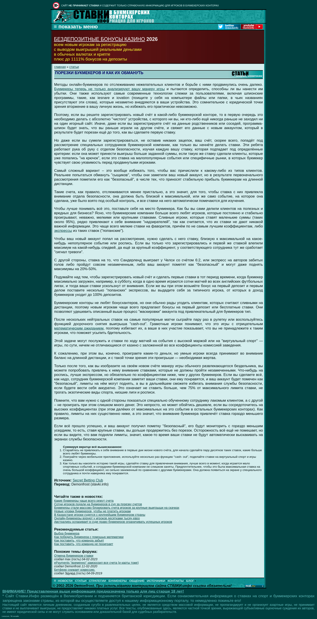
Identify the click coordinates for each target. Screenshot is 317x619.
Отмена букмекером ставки (73, 555)
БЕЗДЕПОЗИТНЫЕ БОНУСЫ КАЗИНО (99, 39)
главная (60, 67)
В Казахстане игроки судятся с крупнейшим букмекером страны (99, 514)
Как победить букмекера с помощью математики (88, 537)
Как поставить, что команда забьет (79, 540)
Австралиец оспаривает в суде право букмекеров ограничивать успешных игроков (113, 522)
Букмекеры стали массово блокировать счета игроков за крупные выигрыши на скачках (116, 507)
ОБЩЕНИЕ (136, 580)
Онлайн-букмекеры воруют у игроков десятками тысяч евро (97, 518)
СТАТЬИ (80, 580)
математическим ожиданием (78, 328)
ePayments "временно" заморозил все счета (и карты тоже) (96, 562)
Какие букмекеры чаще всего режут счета (84, 500)
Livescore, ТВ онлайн (10, 616)
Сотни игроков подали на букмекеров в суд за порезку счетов (98, 504)
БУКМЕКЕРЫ (118, 580)
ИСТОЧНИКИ (156, 580)
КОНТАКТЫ (176, 580)
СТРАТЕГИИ (97, 580)
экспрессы (63, 231)
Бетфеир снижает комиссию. (74, 569)
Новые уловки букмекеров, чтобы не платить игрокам (92, 511)
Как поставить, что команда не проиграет (83, 544)
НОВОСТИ (65, 580)
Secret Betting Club (88, 480)
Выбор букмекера (66, 533)
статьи (74, 67)
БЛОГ (190, 580)
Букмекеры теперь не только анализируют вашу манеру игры (109, 89)
